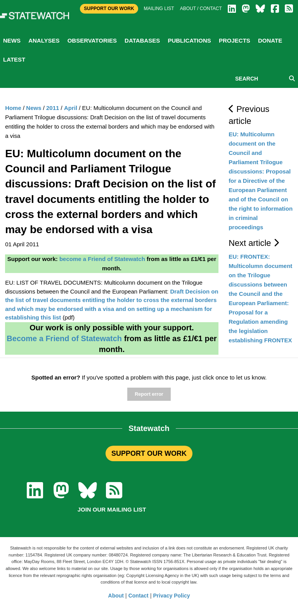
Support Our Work (109, 8)
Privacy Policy (171, 595)
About (116, 595)
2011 (52, 108)
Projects (234, 40)
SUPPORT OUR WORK (149, 453)
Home (13, 108)
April (70, 108)
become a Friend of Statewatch (102, 259)
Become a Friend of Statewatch (64, 338)
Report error (149, 394)
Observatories (92, 40)
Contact (138, 595)
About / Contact (201, 8)
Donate (270, 40)
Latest (14, 59)
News (12, 40)
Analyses (43, 40)
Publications (189, 40)
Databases (142, 40)
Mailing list (159, 8)
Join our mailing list (112, 509)
